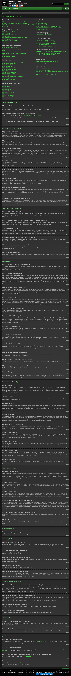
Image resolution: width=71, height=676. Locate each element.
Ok (37, 674)
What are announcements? (8, 92)
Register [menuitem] (68, 9)
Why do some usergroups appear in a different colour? (49, 27)
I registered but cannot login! (9, 34)
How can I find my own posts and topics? (46, 46)
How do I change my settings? (9, 47)
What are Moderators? (41, 23)
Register (14, 11)
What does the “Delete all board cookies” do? (13, 42)
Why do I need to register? (8, 31)
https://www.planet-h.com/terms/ (32, 108)
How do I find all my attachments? (44, 63)
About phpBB (38, 643)
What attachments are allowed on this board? (47, 61)
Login (9, 11)
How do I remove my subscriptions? (44, 56)
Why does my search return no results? (45, 41)
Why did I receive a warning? (9, 73)
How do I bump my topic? (8, 79)
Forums (8, 8)
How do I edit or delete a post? (9, 63)
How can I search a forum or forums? (45, 40)
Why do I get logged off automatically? (11, 40)
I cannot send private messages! (44, 34)
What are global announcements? (10, 91)
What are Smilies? (6, 88)
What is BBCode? (6, 85)
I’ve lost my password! (7, 39)
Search (65, 4)
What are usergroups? (41, 24)
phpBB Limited (42, 641)
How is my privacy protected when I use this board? (14, 23)
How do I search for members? (43, 44)
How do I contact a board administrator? (46, 74)
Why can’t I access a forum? (8, 70)
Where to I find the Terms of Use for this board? (13, 22)
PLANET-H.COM (15, 2)
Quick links (3, 9)
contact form (28, 123)
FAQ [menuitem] (64, 9)
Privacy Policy (31, 674)
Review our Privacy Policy (46, 674)
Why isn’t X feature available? (43, 70)
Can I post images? (6, 89)
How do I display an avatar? (9, 56)
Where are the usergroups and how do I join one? (48, 26)
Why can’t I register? (7, 33)
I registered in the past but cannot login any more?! (14, 37)
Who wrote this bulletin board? (43, 68)
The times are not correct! (8, 52)
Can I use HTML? (6, 86)
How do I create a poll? (7, 66)
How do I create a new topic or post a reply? (12, 62)
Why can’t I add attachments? (9, 72)
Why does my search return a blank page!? (46, 43)
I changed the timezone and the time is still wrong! (14, 53)
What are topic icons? (7, 96)
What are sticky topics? (7, 94)
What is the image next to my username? (12, 55)
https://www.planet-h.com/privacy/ (32, 115)
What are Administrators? (42, 22)
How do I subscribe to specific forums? (45, 54)
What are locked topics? (8, 95)
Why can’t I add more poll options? (10, 67)
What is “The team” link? (42, 29)
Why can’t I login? (6, 36)
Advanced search (68, 4)
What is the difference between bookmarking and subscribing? (51, 51)
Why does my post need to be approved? (12, 78)
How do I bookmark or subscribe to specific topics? (48, 53)
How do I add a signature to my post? (11, 65)
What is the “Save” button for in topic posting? (13, 76)
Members (15, 8)
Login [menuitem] (66, 9)
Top (68, 111)
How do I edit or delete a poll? (9, 69)
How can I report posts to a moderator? (11, 75)
